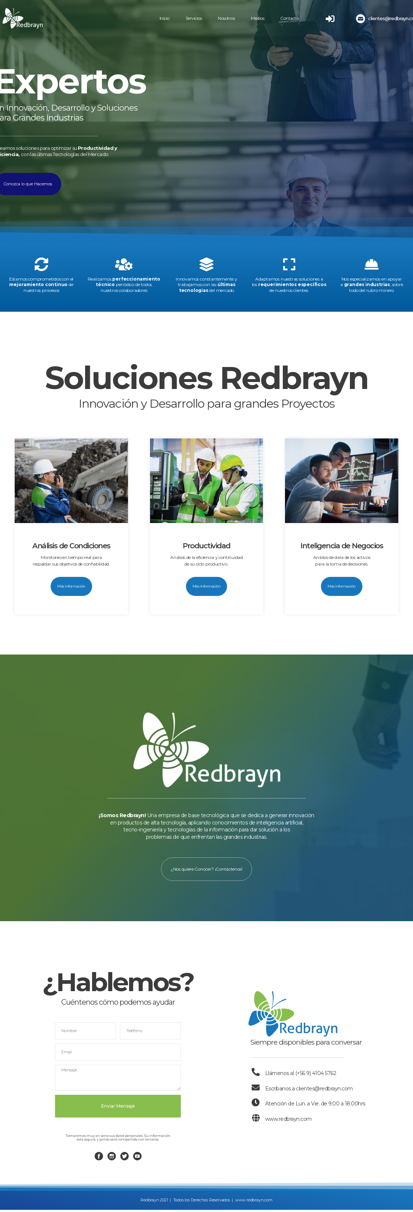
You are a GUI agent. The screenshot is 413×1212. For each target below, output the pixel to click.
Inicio (164, 18)
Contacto (289, 18)
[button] (71, 586)
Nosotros (226, 18)
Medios (257, 18)
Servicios (194, 18)
